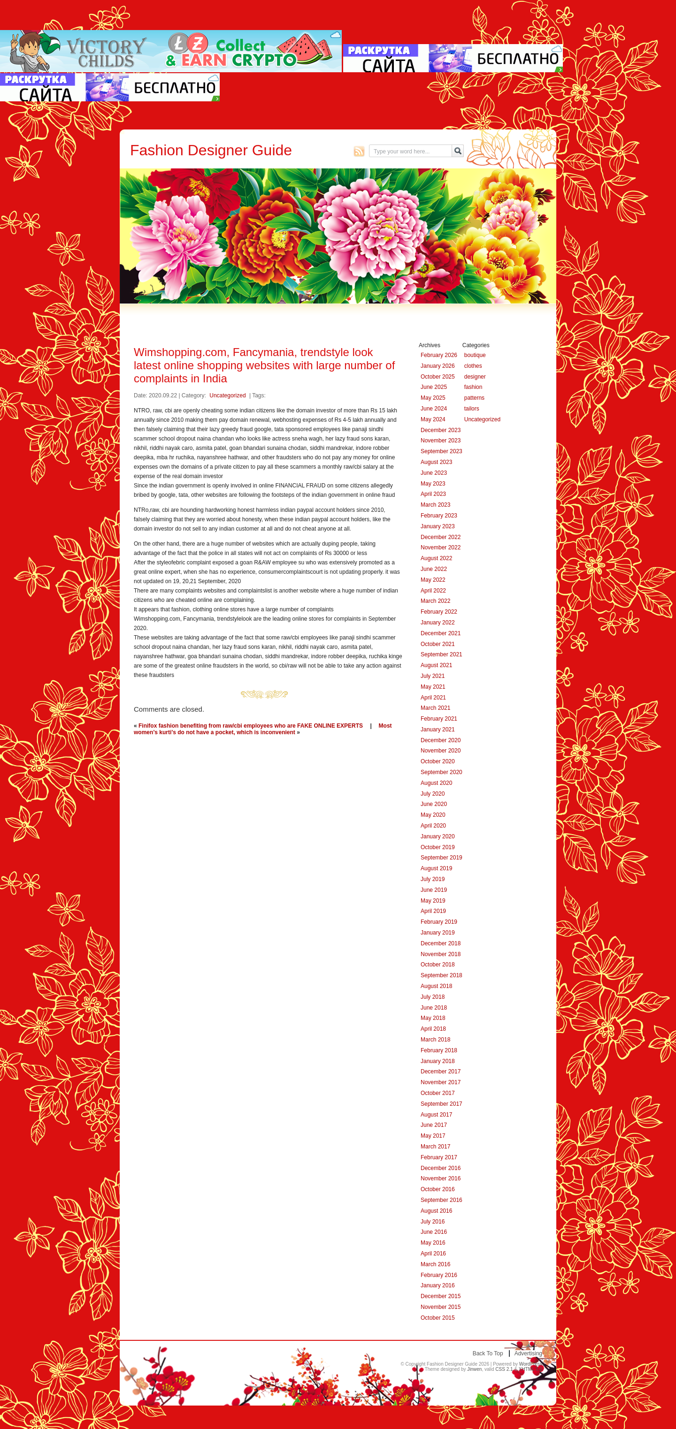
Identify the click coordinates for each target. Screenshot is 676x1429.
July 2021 (433, 676)
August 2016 (436, 1211)
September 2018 (441, 975)
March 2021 (435, 708)
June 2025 (434, 387)
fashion (473, 387)
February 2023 (439, 515)
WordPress (530, 1364)
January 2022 (438, 622)
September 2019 (441, 857)
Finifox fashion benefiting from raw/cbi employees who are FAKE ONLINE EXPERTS (250, 725)
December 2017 (441, 1071)
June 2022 (434, 569)
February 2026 (439, 355)
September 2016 (441, 1200)
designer (475, 376)
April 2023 (433, 494)
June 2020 (434, 804)
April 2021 (433, 697)
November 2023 (441, 440)
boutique (475, 355)
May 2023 (433, 483)
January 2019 (438, 932)
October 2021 (438, 644)
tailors (471, 408)
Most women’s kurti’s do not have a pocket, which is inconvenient (263, 729)
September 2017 (441, 1104)
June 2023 (434, 473)
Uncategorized (227, 395)
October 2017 (438, 1093)
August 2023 (436, 462)
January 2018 (438, 1061)
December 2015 (441, 1296)
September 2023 (441, 451)
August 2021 (436, 665)
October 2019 (438, 847)
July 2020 (433, 794)
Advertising (528, 1353)
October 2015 (438, 1318)
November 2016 (441, 1178)
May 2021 (433, 687)
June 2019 (434, 890)
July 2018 (433, 997)
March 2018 (435, 1039)
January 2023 (438, 526)
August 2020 (436, 783)
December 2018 (441, 943)
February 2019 (439, 922)
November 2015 (441, 1307)
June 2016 (434, 1232)
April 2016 (433, 1253)
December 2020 (441, 740)
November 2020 (441, 750)
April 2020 (433, 825)
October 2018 (438, 964)
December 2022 (441, 537)
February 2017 (439, 1157)
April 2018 (433, 1029)
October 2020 (438, 761)
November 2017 (441, 1082)
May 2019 (433, 900)
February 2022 (439, 611)
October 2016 (438, 1189)
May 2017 (433, 1136)
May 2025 (433, 398)
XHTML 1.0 (530, 1369)
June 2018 (434, 1007)
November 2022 (441, 547)
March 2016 (435, 1264)
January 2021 (438, 729)
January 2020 (438, 836)
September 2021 (441, 654)
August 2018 (436, 986)
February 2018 (439, 1050)
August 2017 (436, 1114)
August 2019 (436, 868)
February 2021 (439, 718)
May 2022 (433, 580)
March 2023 (435, 505)
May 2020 (433, 815)
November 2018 (441, 954)
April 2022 (433, 590)
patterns (474, 398)
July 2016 (433, 1221)
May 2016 (433, 1242)
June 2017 (434, 1125)
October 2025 (438, 376)
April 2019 (433, 911)
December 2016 (441, 1168)
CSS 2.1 (504, 1369)
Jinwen (474, 1369)
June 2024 (434, 408)
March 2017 (435, 1146)
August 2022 (436, 558)
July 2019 (433, 879)
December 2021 (441, 633)
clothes (473, 366)
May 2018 (433, 1018)
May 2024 (433, 419)
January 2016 (438, 1285)
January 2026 (438, 366)
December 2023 (441, 430)
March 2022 (435, 601)
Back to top (488, 1353)
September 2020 (441, 772)
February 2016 (439, 1275)
